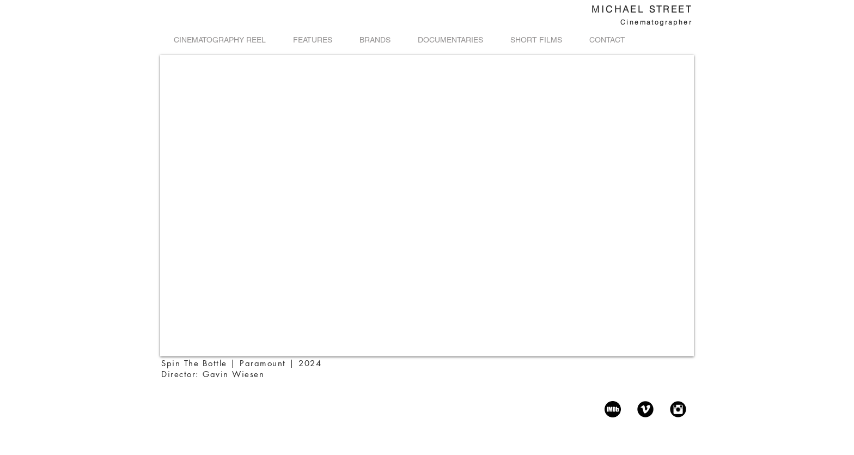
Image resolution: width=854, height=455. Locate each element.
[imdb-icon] (613, 409)
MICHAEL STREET (641, 9)
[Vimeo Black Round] (645, 409)
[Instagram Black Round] (678, 409)
